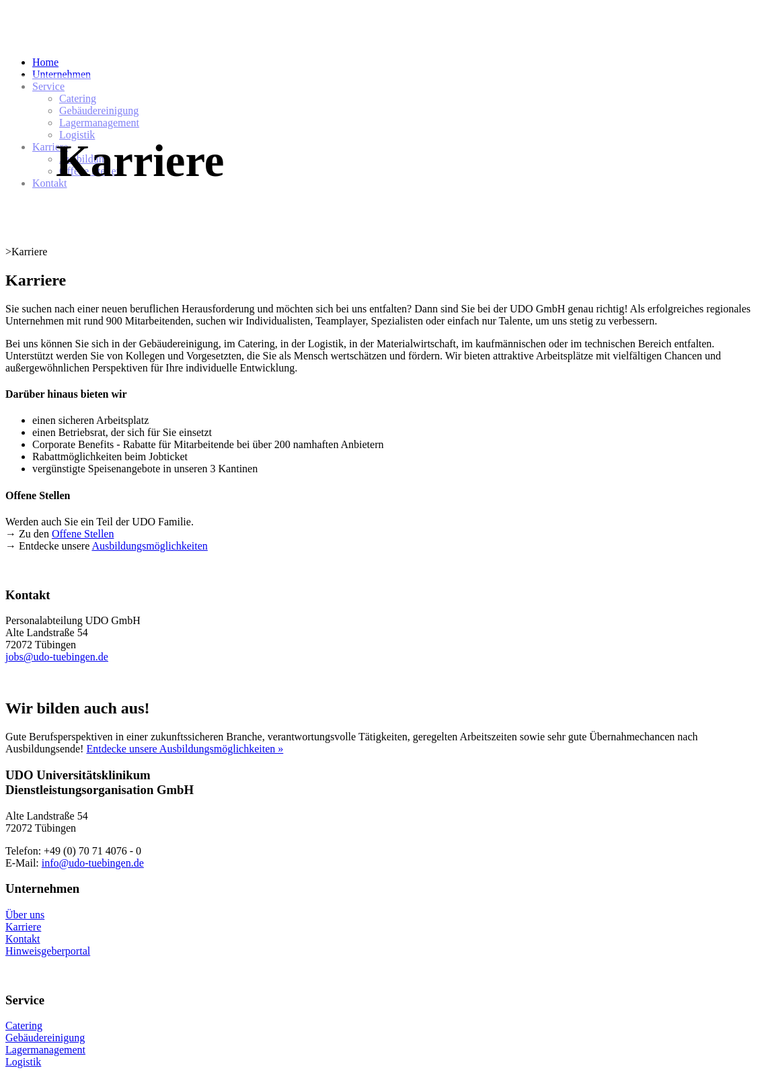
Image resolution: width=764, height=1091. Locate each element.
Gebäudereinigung (45, 1037)
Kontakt (22, 939)
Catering (23, 1025)
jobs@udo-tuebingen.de (56, 656)
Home (45, 62)
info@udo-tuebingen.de (93, 863)
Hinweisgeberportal (47, 951)
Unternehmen (61, 74)
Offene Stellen (83, 533)
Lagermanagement (45, 1049)
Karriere (23, 926)
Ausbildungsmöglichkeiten (149, 546)
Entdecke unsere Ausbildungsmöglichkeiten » (184, 748)
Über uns (24, 914)
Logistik (23, 1061)
